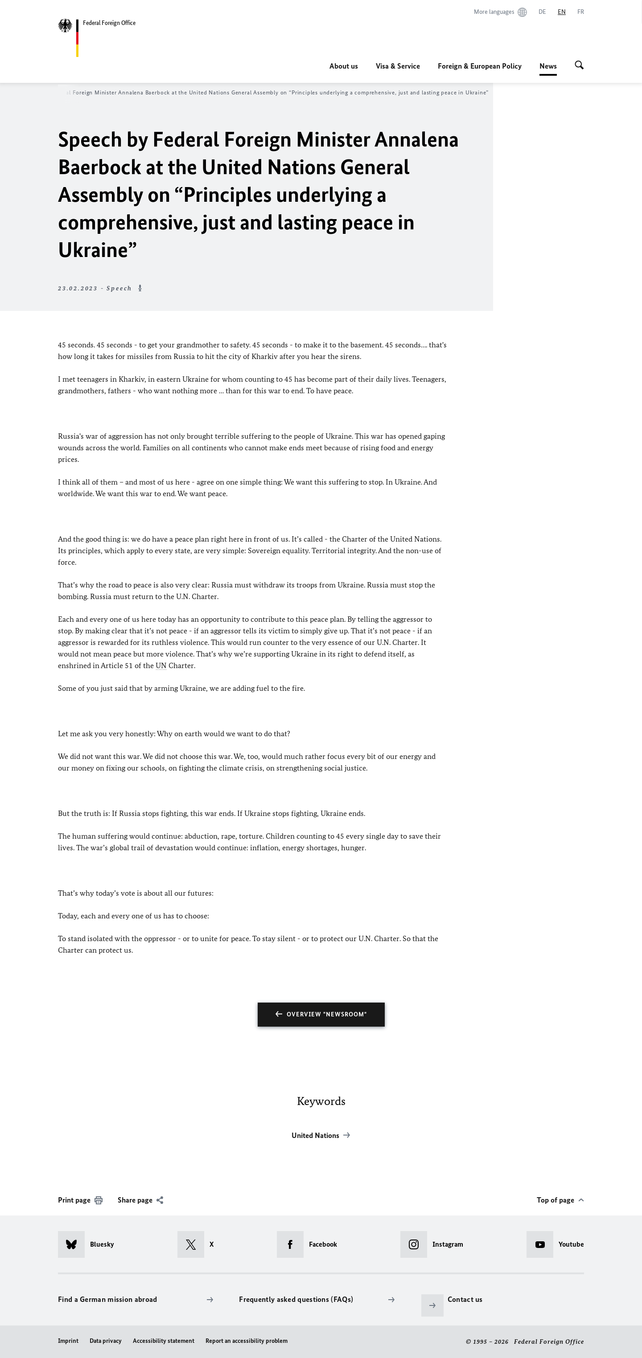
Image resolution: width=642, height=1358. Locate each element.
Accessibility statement (163, 1341)
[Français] (580, 12)
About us (343, 65)
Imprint (68, 1341)
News (548, 66)
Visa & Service (398, 65)
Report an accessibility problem (247, 1341)
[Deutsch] (542, 12)
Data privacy (106, 1341)
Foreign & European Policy (480, 65)
